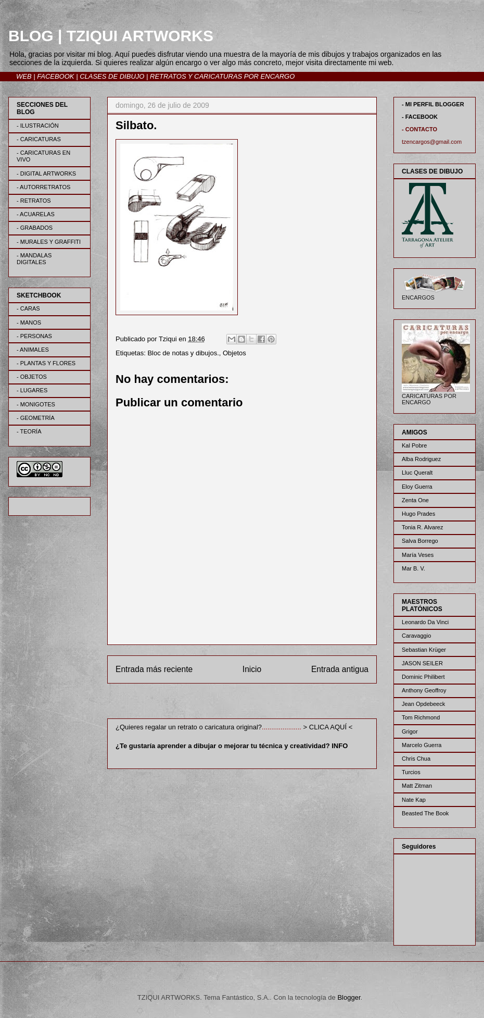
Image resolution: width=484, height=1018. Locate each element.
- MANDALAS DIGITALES (34, 258)
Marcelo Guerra (421, 745)
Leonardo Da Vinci (425, 622)
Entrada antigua (339, 669)
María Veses (418, 555)
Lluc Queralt (417, 472)
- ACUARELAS (36, 214)
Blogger (348, 997)
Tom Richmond (421, 717)
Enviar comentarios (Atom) (263, 703)
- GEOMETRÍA (36, 418)
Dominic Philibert (423, 677)
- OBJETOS (32, 377)
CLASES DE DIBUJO (112, 76)
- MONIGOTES (36, 404)
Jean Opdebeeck (423, 704)
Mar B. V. (413, 568)
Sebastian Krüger (424, 650)
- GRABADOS (35, 228)
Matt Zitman (417, 786)
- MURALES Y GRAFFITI (49, 242)
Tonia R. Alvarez (422, 527)
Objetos (234, 353)
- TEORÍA (29, 431)
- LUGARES (32, 390)
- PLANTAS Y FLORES (46, 363)
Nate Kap (414, 800)
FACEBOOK (55, 76)
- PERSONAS (34, 336)
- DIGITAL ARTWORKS (46, 173)
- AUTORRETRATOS (43, 187)
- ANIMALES (33, 349)
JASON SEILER (422, 663)
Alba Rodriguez (421, 459)
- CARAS (28, 308)
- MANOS (29, 322)
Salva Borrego (420, 541)
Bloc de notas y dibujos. (183, 353)
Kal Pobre (414, 445)
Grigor (410, 731)
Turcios (411, 772)
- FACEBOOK (420, 117)
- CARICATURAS (39, 139)
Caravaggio (416, 635)
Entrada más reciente (154, 669)
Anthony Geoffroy (424, 690)
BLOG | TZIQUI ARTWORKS (110, 35)
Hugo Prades (418, 514)
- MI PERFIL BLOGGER (433, 104)
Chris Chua (416, 758)
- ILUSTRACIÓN (38, 125)
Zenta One (415, 500)
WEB (24, 76)
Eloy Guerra (417, 486)
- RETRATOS (34, 200)
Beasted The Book (425, 813)
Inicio (252, 669)
